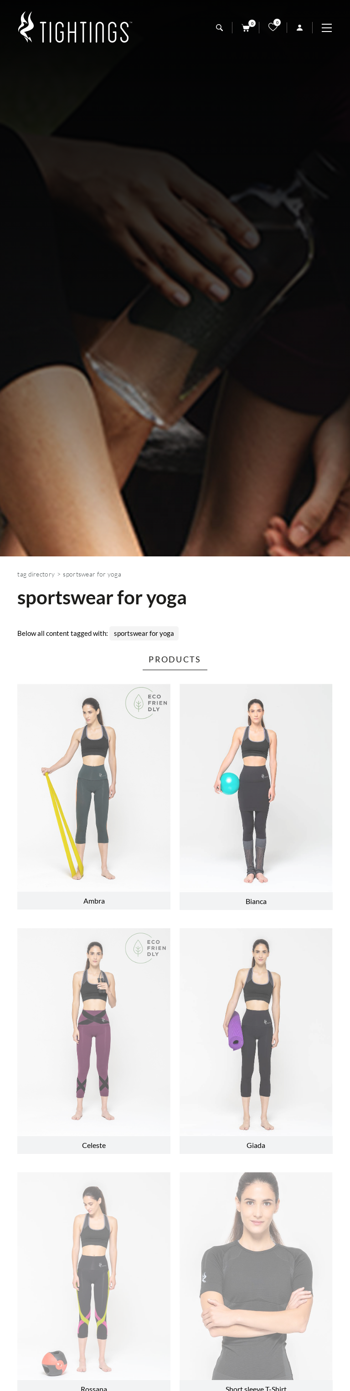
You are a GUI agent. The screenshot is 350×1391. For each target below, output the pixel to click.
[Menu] (331, 28)
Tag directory (36, 574)
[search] (219, 27)
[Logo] (75, 27)
